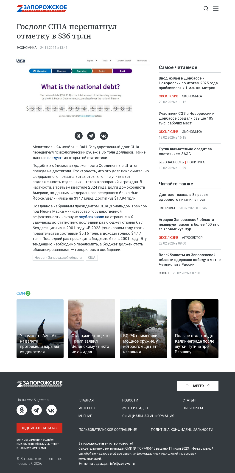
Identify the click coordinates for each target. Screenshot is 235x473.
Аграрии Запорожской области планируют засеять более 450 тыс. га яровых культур (189, 224)
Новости (130, 400)
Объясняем (193, 408)
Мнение (85, 416)
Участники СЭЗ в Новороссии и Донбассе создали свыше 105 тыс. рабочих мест (186, 118)
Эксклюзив (168, 96)
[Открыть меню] (216, 9)
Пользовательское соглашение (107, 430)
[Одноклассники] (79, 136)
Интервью (87, 408)
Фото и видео (135, 408)
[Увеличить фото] (83, 91)
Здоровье (167, 208)
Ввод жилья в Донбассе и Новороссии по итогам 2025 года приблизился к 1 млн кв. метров (188, 83)
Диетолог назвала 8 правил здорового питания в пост (183, 197)
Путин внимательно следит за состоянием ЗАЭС (185, 151)
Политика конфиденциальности (182, 430)
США (91, 257)
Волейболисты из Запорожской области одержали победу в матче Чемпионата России (190, 260)
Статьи (189, 400)
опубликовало (91, 216)
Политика (196, 162)
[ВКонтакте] (104, 136)
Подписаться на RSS (39, 428)
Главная (86, 400)
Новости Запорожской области (58, 257)
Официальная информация (148, 416)
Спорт (164, 273)
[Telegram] (91, 136)
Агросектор (192, 238)
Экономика (27, 48)
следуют (55, 157)
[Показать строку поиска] (206, 9)
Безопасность (171, 162)
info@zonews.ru (122, 463)
